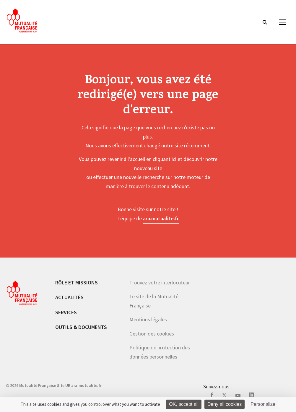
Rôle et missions (76, 282)
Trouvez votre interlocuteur (159, 282)
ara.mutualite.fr (161, 218)
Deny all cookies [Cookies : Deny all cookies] (224, 404)
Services (66, 312)
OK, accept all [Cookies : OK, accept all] (184, 404)
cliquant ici (164, 159)
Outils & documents (81, 327)
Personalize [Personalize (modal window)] (263, 404)
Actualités (69, 297)
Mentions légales (148, 319)
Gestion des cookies (151, 333)
